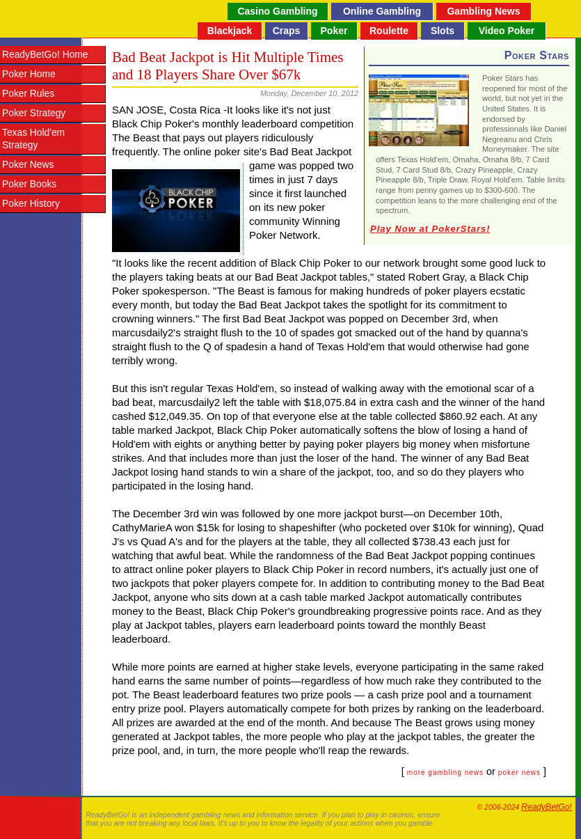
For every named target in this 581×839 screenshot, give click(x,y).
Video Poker (507, 30)
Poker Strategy (33, 113)
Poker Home (29, 74)
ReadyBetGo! (546, 807)
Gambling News (483, 11)
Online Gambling (382, 11)
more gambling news (445, 772)
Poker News (28, 164)
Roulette (388, 30)
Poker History (31, 203)
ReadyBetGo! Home (45, 54)
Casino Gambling (277, 11)
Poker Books (29, 184)
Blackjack (230, 30)
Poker (334, 30)
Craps (287, 30)
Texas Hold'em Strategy (33, 138)
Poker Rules (28, 93)
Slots (442, 30)
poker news (519, 772)
